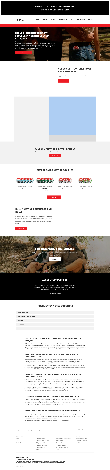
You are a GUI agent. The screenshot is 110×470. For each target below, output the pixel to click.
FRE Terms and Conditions (43, 440)
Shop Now (23, 53)
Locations (18, 430)
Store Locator (63, 19)
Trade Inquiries (80, 19)
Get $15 (53, 19)
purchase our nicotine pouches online (72, 367)
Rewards (45, 19)
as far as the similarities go (49, 347)
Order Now (64, 81)
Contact (90, 19)
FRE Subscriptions (60, 449)
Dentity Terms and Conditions (63, 438)
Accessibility (59, 442)
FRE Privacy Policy (41, 438)
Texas (23, 430)
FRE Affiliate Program (41, 449)
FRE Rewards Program (41, 447)
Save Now (55, 155)
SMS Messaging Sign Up (62, 447)
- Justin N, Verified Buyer (55, 293)
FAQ (72, 19)
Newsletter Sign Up (61, 445)
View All (54, 197)
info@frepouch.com (81, 442)
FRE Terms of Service (41, 445)
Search (17, 438)
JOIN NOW (55, 259)
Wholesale (18, 442)
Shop (37, 19)
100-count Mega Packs (62, 390)
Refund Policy (59, 440)
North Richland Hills (32, 430)
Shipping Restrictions (41, 442)
